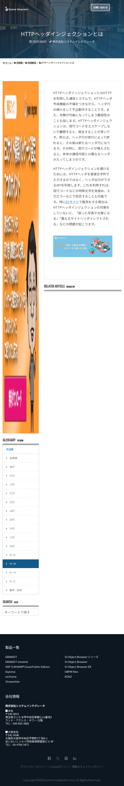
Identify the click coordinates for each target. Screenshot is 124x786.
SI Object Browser (76, 662)
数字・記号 (16, 590)
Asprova (10, 671)
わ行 (12, 546)
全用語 (13, 458)
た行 (12, 493)
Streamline (12, 681)
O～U (13, 572)
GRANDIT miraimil (16, 662)
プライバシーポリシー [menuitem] (33, 766)
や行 (12, 528)
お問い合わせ (100, 7)
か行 (12, 475)
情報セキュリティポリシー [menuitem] (88, 766)
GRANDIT (11, 657)
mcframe (11, 676)
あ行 (12, 466)
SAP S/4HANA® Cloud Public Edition (27, 666)
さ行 (12, 484)
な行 (12, 502)
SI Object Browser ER (78, 666)
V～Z (12, 581)
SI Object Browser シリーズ (81, 657)
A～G (13, 555)
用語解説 (30, 62)
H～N (13, 563)
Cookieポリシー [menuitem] (59, 766)
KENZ (68, 676)
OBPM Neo (71, 671)
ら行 (12, 537)
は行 (12, 511)
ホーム (7, 62)
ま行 (12, 519)
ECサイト (72, 201)
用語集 (18, 62)
